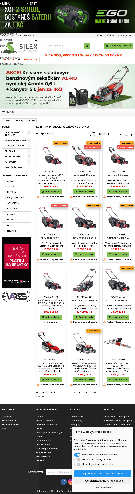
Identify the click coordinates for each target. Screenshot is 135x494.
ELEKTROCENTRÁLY (14, 145)
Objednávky (76, 420)
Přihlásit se (108, 35)
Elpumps (11, 230)
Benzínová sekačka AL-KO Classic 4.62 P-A (84, 364)
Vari (4, 428)
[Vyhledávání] (67, 46)
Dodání (39, 416)
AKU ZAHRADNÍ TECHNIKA (12, 133)
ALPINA (10, 186)
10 (86, 392)
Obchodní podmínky (46, 424)
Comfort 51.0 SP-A (118, 238)
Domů (6, 127)
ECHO (10, 219)
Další (95, 392)
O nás (39, 428)
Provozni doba (43, 444)
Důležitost (110, 134)
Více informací (103, 487)
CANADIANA (13, 203)
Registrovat (126, 35)
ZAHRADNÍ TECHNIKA (15, 140)
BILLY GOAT (12, 192)
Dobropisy (75, 424)
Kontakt (5, 35)
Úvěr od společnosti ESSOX (49, 448)
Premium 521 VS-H (118, 175)
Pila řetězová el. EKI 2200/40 (117, 364)
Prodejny (40, 460)
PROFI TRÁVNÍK (12, 156)
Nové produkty (9, 420)
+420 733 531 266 (30, 35)
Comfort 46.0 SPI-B (117, 300)
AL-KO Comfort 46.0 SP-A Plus (51, 176)
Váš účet (76, 409)
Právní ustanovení (45, 420)
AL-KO (10, 180)
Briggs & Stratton (15, 197)
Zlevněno (7, 416)
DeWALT (11, 214)
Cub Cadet (12, 208)
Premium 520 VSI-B (84, 175)
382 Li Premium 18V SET (84, 300)
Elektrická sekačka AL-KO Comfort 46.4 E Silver (51, 366)
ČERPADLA (10, 151)
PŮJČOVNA (10, 161)
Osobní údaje (77, 416)
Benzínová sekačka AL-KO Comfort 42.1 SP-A (51, 302)
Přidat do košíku (51, 191)
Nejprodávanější (10, 424)
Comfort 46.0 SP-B (84, 238)
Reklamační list (43, 440)
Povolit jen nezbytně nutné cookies (103, 480)
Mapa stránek (43, 456)
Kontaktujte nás (43, 452)
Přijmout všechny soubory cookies (102, 473)
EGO (9, 225)
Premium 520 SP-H (51, 238)
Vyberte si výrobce (15, 175)
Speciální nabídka (14, 167)
